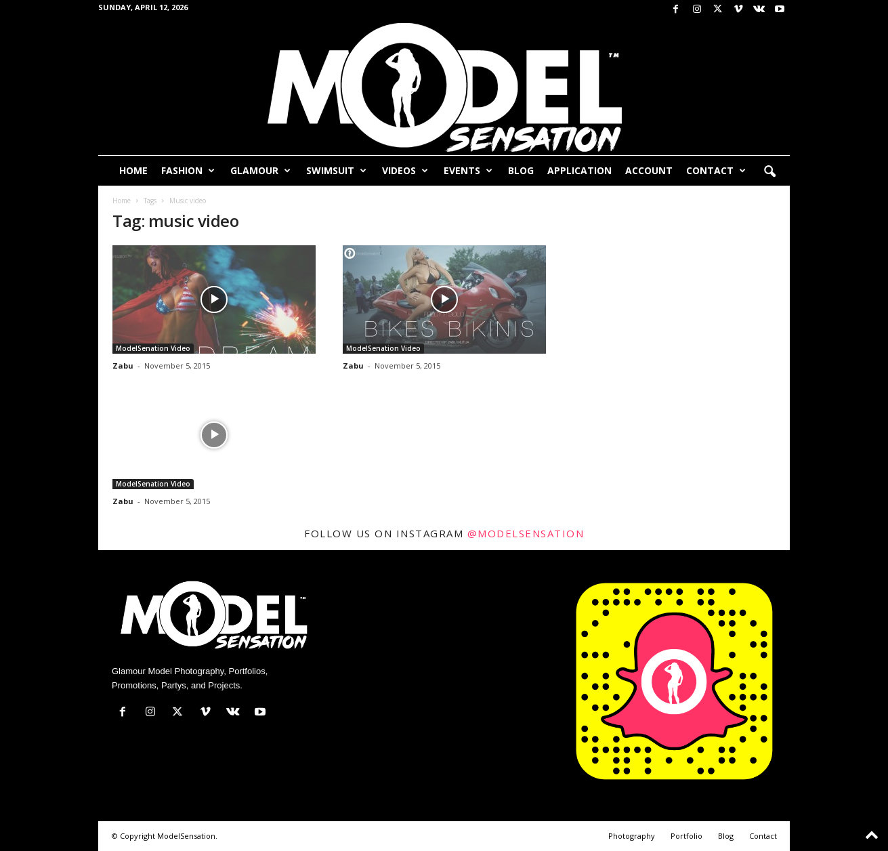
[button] (769, 172)
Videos (405, 171)
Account (649, 170)
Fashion (188, 171)
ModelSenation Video (153, 348)
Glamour (260, 171)
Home (133, 170)
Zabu (122, 365)
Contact (716, 171)
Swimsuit (336, 171)
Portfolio (686, 836)
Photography (631, 836)
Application (579, 170)
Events (468, 171)
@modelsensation (526, 533)
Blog (521, 170)
